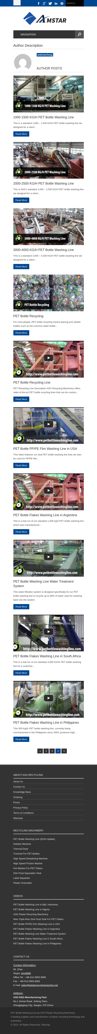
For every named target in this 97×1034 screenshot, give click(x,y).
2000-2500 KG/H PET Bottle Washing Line (43, 183)
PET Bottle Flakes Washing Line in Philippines (46, 722)
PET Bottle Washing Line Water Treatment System (39, 933)
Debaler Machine (22, 844)
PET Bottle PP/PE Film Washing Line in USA (45, 449)
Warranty (18, 818)
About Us (18, 781)
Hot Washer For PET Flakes (28, 868)
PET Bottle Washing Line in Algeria (31, 909)
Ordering (18, 797)
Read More (21, 134)
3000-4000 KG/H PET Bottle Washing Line (43, 250)
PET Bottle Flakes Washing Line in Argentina (45, 515)
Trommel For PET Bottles (26, 853)
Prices (16, 802)
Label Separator (21, 878)
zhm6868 (26, 973)
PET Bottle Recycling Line (31, 382)
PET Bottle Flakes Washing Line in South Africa (47, 656)
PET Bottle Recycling (28, 316)
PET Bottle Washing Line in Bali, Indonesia (35, 904)
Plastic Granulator (22, 883)
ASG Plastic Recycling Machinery (30, 914)
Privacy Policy (20, 807)
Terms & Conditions (23, 813)
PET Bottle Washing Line (24, 1012)
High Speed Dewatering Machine (30, 858)
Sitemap (45, 1024)
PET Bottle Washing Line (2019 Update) (34, 839)
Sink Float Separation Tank (27, 873)
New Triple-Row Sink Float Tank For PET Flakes (38, 919)
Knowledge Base (22, 792)
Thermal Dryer (20, 848)
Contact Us (19, 786)
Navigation (26, 34)
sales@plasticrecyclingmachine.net (39, 985)
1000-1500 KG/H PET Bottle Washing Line (43, 117)
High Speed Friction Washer (28, 863)
